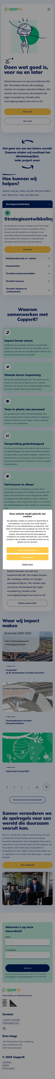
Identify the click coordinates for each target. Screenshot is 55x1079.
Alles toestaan (27, 557)
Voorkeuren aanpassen (27, 550)
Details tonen (27, 564)
